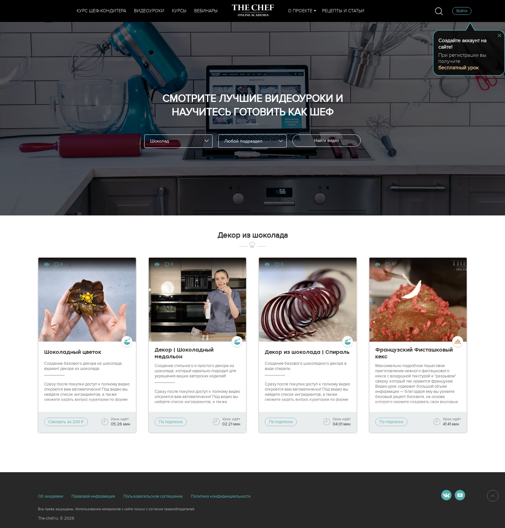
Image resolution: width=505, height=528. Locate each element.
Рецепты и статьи (343, 11)
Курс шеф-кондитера (101, 11)
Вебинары (206, 11)
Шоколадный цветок (72, 352)
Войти (461, 11)
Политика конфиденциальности (221, 496)
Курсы (179, 11)
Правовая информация (93, 496)
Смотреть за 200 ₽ (66, 421)
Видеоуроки (149, 11)
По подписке (171, 421)
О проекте (300, 11)
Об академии (50, 496)
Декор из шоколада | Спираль (307, 352)
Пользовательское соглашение (153, 496)
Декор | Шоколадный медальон (184, 353)
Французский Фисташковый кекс (414, 353)
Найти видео (326, 140)
